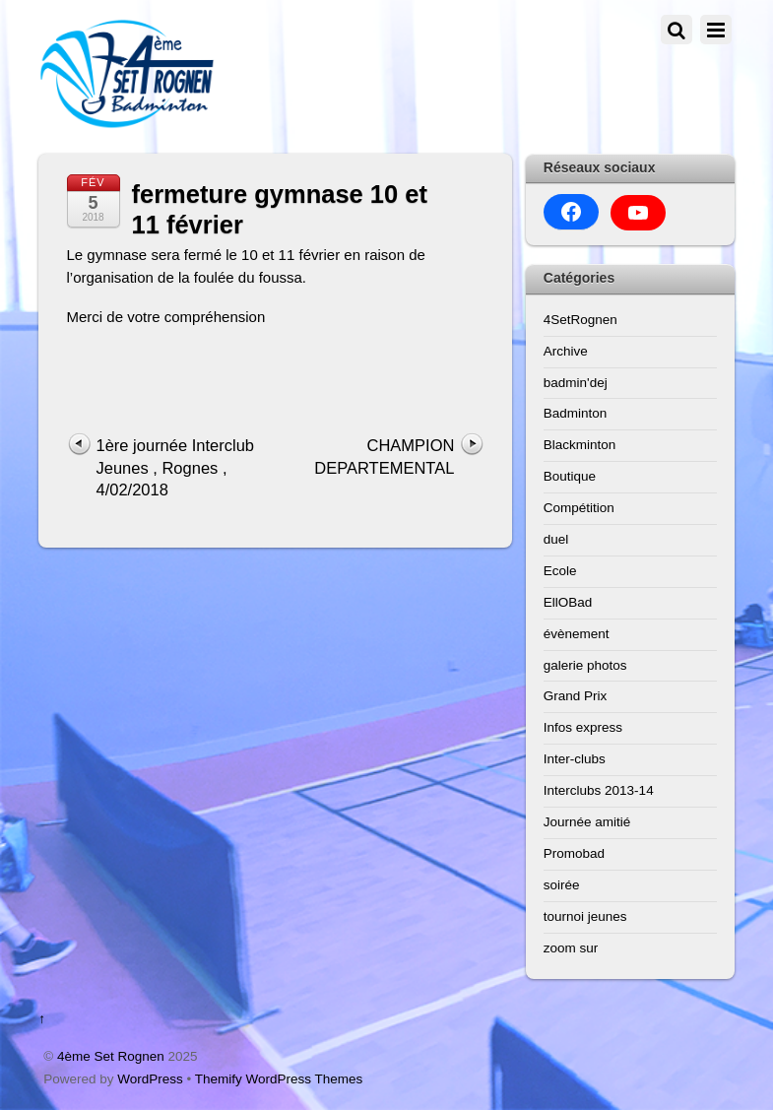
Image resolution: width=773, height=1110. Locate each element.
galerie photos (585, 665)
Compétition (579, 507)
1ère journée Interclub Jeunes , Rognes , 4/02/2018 (176, 467)
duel (556, 539)
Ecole (560, 570)
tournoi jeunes (585, 916)
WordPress (150, 1079)
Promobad (574, 853)
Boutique (570, 476)
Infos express (583, 727)
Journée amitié (587, 822)
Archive (566, 351)
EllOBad (568, 602)
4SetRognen (580, 319)
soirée (562, 885)
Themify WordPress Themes (279, 1079)
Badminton (576, 413)
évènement (577, 633)
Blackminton (580, 444)
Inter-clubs (575, 758)
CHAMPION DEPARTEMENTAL (384, 456)
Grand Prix (576, 695)
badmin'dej (576, 382)
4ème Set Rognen (110, 1056)
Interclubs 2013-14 (599, 790)
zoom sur (571, 948)
